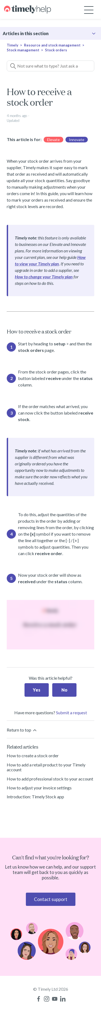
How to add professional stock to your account (50, 778)
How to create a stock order (33, 755)
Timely (12, 45)
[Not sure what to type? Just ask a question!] (50, 66)
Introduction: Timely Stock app (35, 796)
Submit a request (71, 712)
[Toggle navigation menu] (88, 9)
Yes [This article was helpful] (36, 689)
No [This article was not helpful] (64, 689)
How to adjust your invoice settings (39, 787)
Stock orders (56, 50)
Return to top (22, 730)
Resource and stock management (52, 45)
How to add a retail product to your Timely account (46, 767)
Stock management (23, 50)
